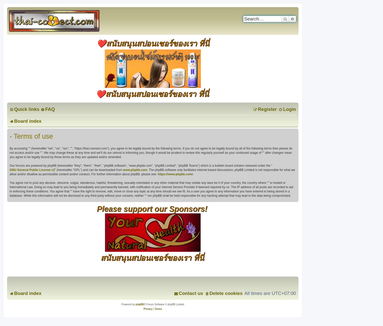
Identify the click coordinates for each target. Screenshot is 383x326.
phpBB (140, 304)
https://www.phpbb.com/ (175, 174)
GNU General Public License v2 (32, 170)
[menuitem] (48, 109)
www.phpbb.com (135, 170)
